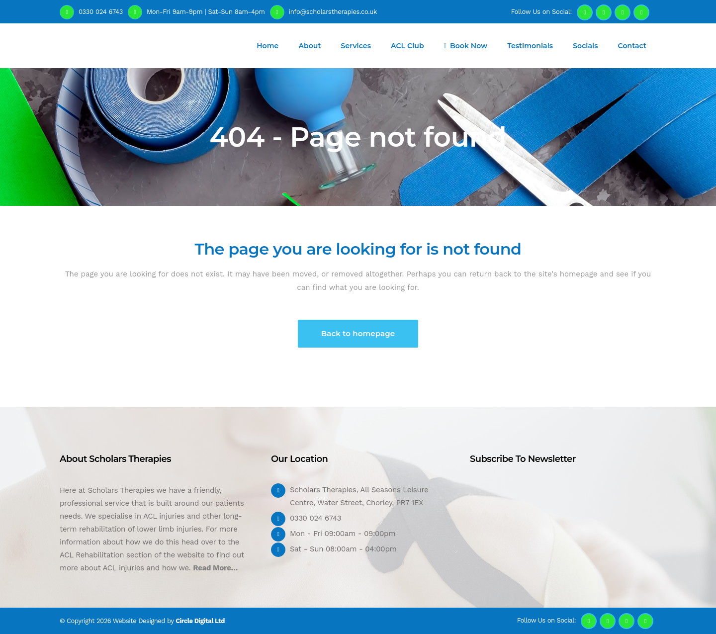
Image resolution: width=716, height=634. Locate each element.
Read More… (215, 567)
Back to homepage (358, 333)
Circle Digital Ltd (200, 621)
